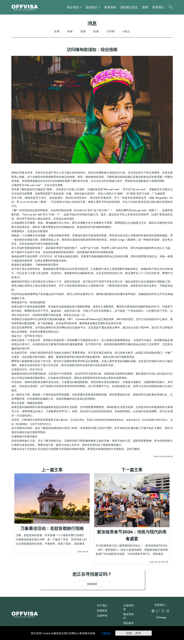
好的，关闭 (133, 633)
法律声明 (102, 615)
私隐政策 (102, 610)
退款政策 (128, 623)
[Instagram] (163, 611)
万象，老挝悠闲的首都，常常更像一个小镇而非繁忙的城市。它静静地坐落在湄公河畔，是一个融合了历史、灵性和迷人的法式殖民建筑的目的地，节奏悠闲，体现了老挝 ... (51, 539)
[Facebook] (168, 611)
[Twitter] (158, 611)
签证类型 (73, 7)
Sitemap (161, 617)
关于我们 (102, 605)
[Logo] (24, 7)
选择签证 (91, 7)
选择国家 (92, 584)
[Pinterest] (153, 611)
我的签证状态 (129, 7)
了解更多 (106, 633)
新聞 (145, 7)
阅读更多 (79, 543)
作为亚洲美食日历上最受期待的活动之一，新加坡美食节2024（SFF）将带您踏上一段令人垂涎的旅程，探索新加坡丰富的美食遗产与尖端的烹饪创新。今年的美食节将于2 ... (132, 550)
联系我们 (158, 7)
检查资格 (110, 7)
